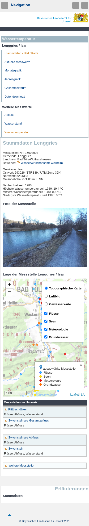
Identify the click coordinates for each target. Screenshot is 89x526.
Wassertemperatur (16, 132)
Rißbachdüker (15, 409)
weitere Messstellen (22, 465)
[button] (9, 285)
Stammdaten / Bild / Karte (21, 53)
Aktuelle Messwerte (17, 62)
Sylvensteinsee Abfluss (21, 437)
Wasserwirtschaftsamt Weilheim (42, 163)
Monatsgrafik (12, 70)
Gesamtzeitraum (15, 88)
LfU (83, 394)
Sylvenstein (13, 448)
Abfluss (9, 115)
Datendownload (14, 96)
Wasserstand (13, 123)
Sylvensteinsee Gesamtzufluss (26, 420)
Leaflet (74, 394)
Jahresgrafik (12, 79)
